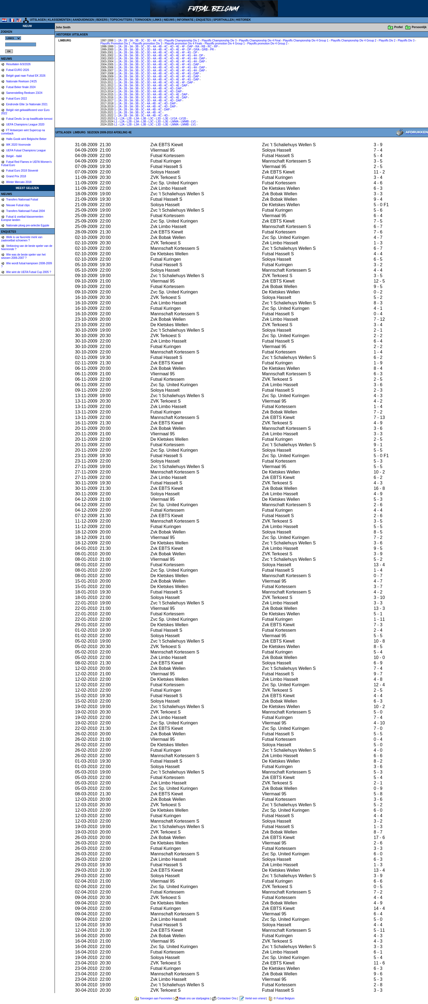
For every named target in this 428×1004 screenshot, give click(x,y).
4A (154, 40)
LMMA (174, 121)
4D (172, 46)
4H (195, 55)
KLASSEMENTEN (59, 19)
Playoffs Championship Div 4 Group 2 (353, 40)
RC (210, 46)
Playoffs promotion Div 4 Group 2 (267, 43)
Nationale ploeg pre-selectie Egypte (27, 225)
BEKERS (102, 19)
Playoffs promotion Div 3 (147, 43)
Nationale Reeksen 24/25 (21, 81)
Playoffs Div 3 (406, 40)
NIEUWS (169, 19)
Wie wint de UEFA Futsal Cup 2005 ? (28, 272)
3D (148, 40)
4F (183, 46)
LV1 (193, 121)
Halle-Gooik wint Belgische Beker (26, 138)
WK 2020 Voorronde (18, 144)
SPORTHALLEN (223, 19)
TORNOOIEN (143, 19)
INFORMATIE (185, 19)
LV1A (174, 118)
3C (142, 40)
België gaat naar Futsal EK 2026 (25, 75)
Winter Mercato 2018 (18, 182)
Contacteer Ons (227, 998)
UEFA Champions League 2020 (24, 124)
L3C (150, 118)
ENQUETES (203, 19)
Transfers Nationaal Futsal (21, 199)
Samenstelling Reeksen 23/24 (24, 92)
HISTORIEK (243, 19)
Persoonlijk (419, 27)
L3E (166, 118)
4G (160, 40)
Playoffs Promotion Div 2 (115, 43)
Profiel (398, 27)
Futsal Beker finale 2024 (20, 87)
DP (189, 49)
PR (212, 49)
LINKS (157, 19)
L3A (136, 118)
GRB (205, 49)
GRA (196, 49)
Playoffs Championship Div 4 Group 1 (306, 40)
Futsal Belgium (286, 998)
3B (136, 40)
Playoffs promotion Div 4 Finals (183, 43)
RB (203, 46)
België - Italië (13, 156)
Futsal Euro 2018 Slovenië (21, 170)
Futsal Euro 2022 (16, 98)
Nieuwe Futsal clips (17, 205)
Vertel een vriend (255, 998)
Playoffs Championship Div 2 (181, 40)
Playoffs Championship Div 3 (219, 40)
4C (166, 46)
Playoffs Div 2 (387, 40)
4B (160, 46)
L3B (143, 118)
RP (216, 46)
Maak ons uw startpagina (194, 998)
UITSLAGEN (38, 19)
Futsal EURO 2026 (17, 69)
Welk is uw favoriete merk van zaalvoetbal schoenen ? (21, 239)
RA (197, 46)
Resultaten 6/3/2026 (18, 64)
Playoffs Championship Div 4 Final (260, 40)
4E (177, 46)
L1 (115, 118)
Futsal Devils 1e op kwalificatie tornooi (28, 118)
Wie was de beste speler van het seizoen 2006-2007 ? (23, 256)
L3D (158, 118)
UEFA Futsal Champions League (25, 150)
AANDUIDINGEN (83, 19)
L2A (122, 118)
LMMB (185, 121)
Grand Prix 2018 (15, 176)
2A (119, 40)
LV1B (182, 118)
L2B (129, 118)
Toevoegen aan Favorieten (156, 998)
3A (131, 40)
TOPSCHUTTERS (121, 19)
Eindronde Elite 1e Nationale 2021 (26, 104)
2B (125, 40)
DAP (190, 46)
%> (13, 38)
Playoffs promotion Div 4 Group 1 (225, 43)
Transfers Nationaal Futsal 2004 (25, 210)
